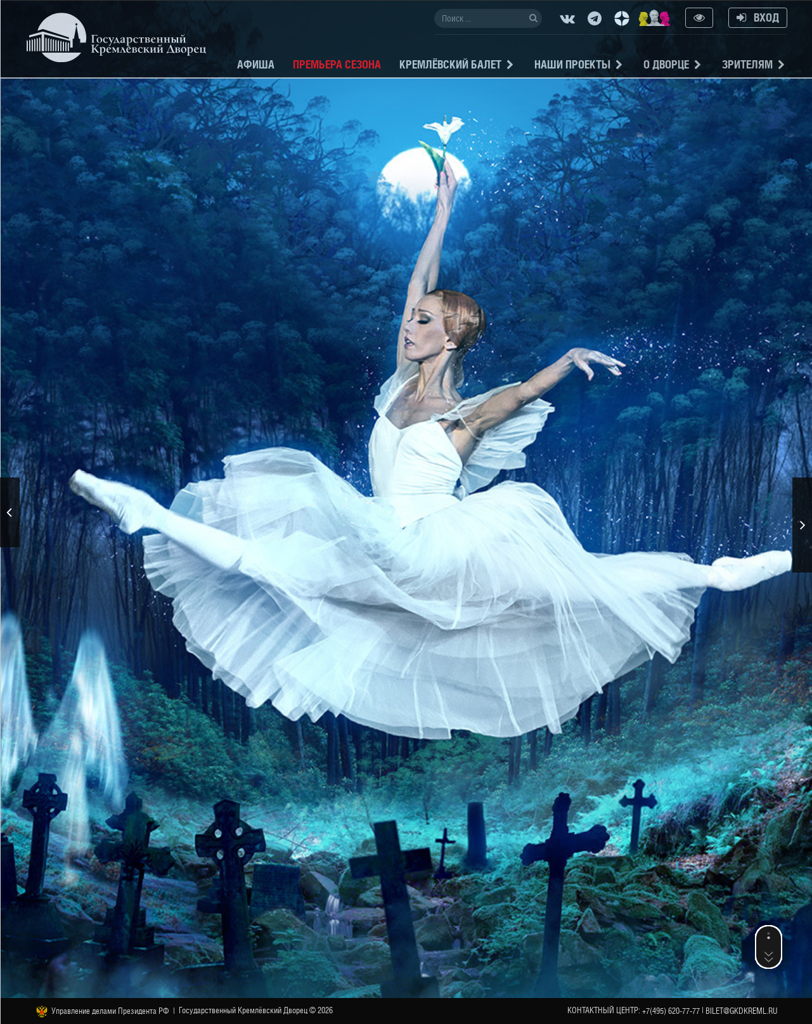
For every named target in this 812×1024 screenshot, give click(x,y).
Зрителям (747, 64)
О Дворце (666, 64)
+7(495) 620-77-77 (671, 1011)
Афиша (255, 64)
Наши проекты (572, 64)
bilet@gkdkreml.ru (742, 1011)
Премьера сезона (337, 64)
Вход (758, 17)
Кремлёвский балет (450, 64)
